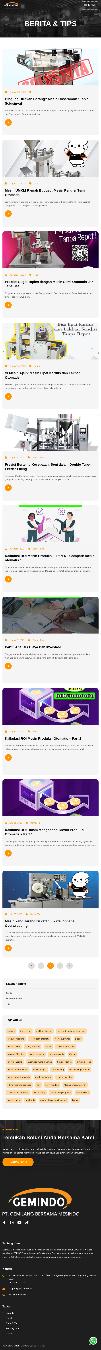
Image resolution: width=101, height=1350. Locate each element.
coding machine (64, 1077)
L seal (78, 1038)
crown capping (15, 1061)
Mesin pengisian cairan (75, 1084)
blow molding (52, 1084)
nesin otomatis (57, 1054)
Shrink (48, 1046)
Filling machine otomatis (19, 1084)
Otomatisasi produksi (18, 1092)
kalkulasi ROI (82, 1092)
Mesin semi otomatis (39, 1038)
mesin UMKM (14, 1046)
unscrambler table (66, 1046)
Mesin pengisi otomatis (19, 1077)
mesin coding (14, 1100)
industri (11, 1031)
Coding (72, 1054)
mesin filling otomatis (79, 1069)
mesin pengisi (40, 1069)
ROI (38, 1084)
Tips (8, 1004)
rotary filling (58, 1069)
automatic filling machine (39, 1061)
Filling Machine (32, 1046)
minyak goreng (84, 1061)
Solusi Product (64, 1061)
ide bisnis (30, 1100)
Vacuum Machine (16, 1054)
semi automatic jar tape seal (71, 1031)
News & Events (62, 1038)
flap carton (25, 1031)
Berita (9, 993)
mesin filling (39, 1092)
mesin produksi (37, 1054)
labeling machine (16, 1038)
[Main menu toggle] (90, 5)
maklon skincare (44, 1031)
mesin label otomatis (18, 1069)
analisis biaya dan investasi (53, 1100)
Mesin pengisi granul (61, 1092)
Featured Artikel (14, 998)
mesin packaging (43, 1077)
